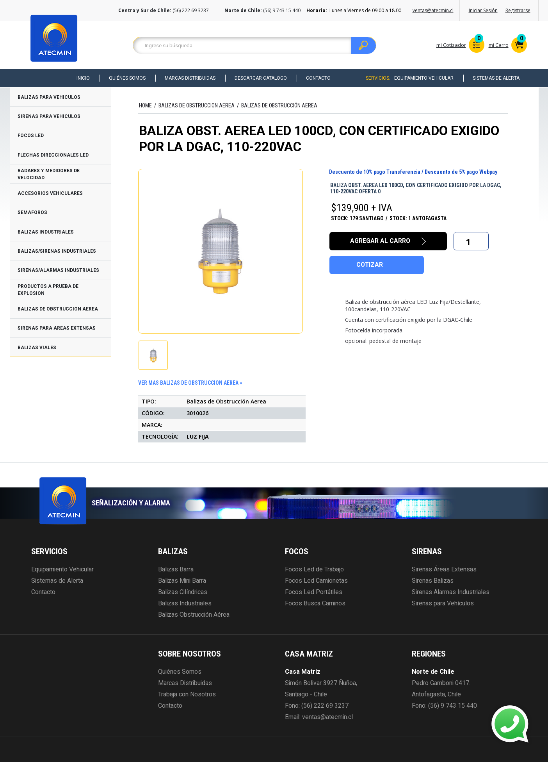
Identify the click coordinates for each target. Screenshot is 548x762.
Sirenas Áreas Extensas (444, 569)
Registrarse (517, 10)
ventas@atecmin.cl (433, 10)
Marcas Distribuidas (188, 78)
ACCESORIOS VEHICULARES (50, 193)
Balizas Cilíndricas (182, 592)
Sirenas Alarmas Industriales (450, 592)
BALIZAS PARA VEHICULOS (49, 97)
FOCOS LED (31, 135)
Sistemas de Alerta (495, 78)
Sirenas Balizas (433, 580)
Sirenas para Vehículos (443, 603)
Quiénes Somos (125, 78)
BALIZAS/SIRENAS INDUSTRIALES (57, 251)
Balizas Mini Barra (182, 580)
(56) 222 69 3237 (325, 705)
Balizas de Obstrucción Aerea (279, 105)
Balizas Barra (176, 569)
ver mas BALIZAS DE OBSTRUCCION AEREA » (190, 383)
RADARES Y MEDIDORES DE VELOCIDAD (49, 174)
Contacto (317, 78)
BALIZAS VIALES (37, 347)
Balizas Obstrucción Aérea (194, 614)
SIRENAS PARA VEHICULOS (49, 116)
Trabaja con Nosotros (187, 694)
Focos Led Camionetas (316, 580)
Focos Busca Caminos (315, 603)
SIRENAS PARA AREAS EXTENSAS (57, 328)
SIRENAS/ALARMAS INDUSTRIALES (58, 270)
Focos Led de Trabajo (314, 569)
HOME (145, 105)
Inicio (80, 78)
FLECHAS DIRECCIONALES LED (53, 155)
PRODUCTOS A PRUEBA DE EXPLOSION (48, 290)
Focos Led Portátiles (313, 592)
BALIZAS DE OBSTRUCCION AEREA (58, 308)
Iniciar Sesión (483, 10)
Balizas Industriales (185, 603)
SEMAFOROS (32, 212)
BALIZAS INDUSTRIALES (46, 232)
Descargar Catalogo (259, 78)
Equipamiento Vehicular (423, 78)
